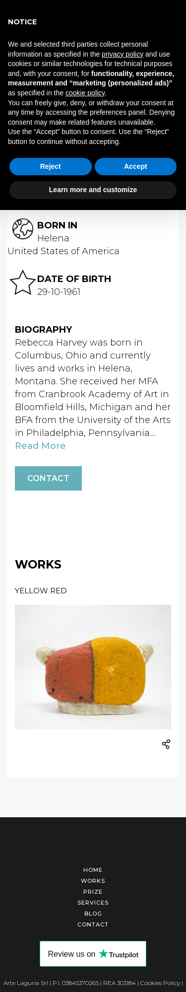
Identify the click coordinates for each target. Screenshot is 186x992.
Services (93, 902)
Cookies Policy (160, 983)
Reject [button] (50, 166)
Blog (93, 913)
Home (93, 869)
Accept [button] (135, 166)
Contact (48, 478)
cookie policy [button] (85, 93)
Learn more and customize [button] (93, 190)
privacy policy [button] (122, 54)
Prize (93, 891)
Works (93, 880)
